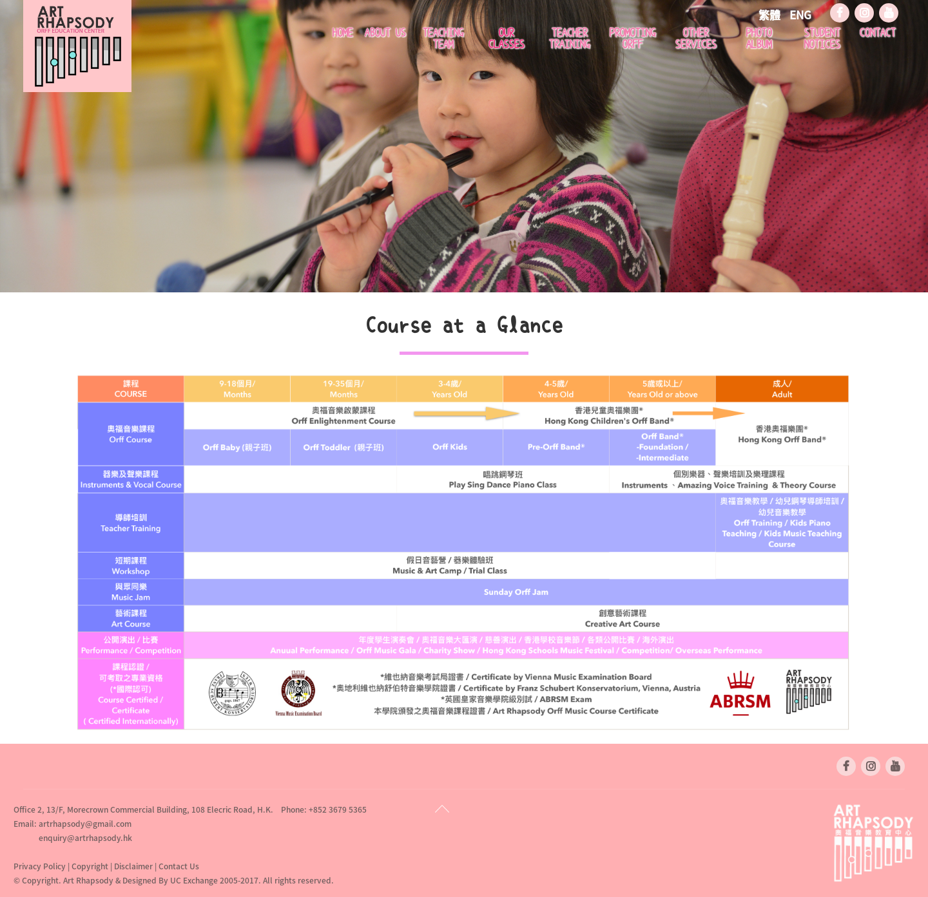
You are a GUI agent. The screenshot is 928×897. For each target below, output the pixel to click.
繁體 (771, 14)
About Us (384, 33)
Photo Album (758, 38)
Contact (877, 33)
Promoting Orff (632, 38)
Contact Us (179, 866)
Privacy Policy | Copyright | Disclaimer (84, 866)
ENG (800, 14)
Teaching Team (442, 38)
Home (342, 33)
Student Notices (822, 38)
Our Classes (506, 38)
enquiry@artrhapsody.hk (85, 838)
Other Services (695, 38)
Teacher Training (569, 38)
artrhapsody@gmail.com (85, 823)
